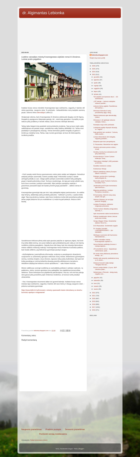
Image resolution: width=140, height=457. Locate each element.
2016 (94, 310)
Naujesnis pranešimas (31, 429)
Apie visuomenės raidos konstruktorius (106, 213)
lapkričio (97, 80)
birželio (96, 94)
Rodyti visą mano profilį (97, 58)
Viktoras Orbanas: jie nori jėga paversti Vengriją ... (103, 200)
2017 (94, 307)
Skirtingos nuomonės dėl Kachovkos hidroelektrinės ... (105, 236)
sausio (96, 289)
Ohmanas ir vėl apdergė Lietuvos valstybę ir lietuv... (104, 121)
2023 (94, 74)
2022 (94, 293)
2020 (94, 298)
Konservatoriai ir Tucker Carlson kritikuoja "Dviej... (103, 157)
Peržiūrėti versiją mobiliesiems (53, 434)
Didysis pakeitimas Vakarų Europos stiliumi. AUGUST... (104, 172)
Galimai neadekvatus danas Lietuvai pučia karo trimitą (105, 217)
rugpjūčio (97, 88)
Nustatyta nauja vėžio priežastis (103, 125)
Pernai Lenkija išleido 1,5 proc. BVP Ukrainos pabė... (105, 268)
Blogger (81, 449)
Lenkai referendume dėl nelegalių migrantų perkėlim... (104, 137)
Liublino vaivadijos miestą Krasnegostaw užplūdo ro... (103, 240)
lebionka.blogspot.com (100, 55)
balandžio (97, 280)
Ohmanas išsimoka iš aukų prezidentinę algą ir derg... (102, 111)
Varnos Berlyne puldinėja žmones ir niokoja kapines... (104, 245)
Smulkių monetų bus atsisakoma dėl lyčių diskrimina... (105, 153)
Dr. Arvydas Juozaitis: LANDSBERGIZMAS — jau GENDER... (103, 230)
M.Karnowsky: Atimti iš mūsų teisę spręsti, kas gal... (104, 196)
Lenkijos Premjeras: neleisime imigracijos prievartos (103, 205)
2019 (94, 301)
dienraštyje (41, 112)
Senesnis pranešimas (75, 429)
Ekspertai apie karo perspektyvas (104, 141)
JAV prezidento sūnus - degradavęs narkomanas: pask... (105, 249)
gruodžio (97, 77)
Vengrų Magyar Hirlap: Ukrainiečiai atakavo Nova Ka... (104, 222)
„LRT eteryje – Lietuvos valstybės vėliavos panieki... (104, 102)
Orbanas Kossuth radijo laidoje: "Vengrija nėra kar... (103, 263)
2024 (94, 71)
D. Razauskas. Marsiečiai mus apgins (105, 144)
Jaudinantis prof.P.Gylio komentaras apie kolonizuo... (105, 186)
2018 (94, 304)
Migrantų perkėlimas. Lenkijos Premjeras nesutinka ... (103, 191)
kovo (95, 283)
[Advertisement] (70, 34)
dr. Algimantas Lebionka (43, 13)
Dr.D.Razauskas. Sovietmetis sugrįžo (105, 226)
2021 (94, 295)
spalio (96, 83)
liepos (96, 91)
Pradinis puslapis (53, 429)
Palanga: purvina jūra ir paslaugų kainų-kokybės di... (104, 177)
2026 (94, 66)
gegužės (97, 277)
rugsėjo (96, 85)
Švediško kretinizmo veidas (102, 166)
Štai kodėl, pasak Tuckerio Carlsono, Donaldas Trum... (105, 182)
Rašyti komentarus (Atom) (38, 440)
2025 (94, 69)
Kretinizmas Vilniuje (99, 169)
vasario (96, 286)
